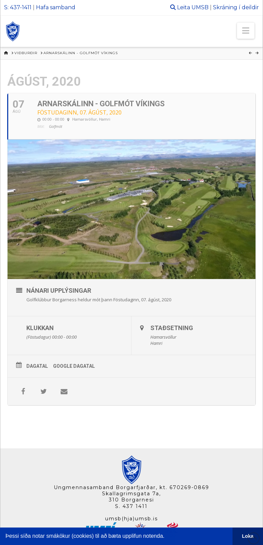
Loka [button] (248, 536)
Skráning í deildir (236, 7)
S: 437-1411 (18, 7)
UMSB (200, 7)
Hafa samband (55, 7)
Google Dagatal (74, 366)
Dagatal (37, 366)
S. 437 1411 (131, 506)
